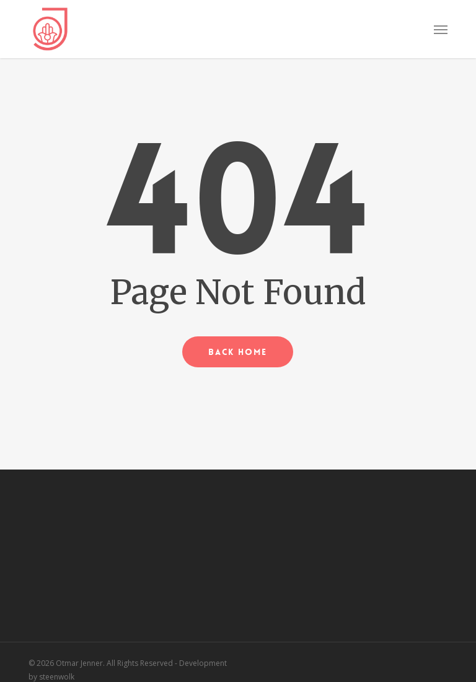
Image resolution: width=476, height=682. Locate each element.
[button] (440, 29)
